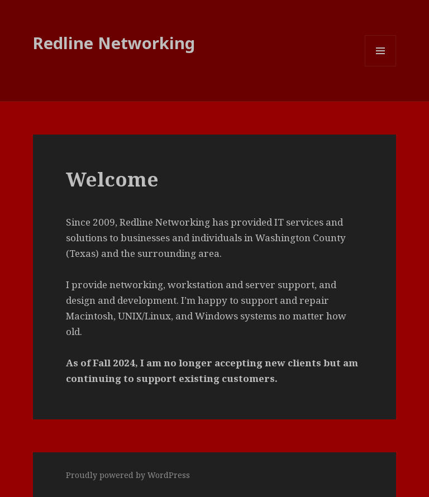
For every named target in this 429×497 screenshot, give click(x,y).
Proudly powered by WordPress (128, 475)
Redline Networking (114, 43)
